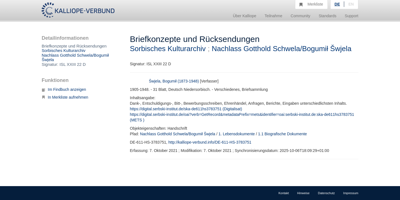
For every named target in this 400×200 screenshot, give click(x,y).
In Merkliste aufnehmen (65, 97)
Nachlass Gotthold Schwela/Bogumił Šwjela (75, 57)
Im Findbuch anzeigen (64, 89)
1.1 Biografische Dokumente (282, 134)
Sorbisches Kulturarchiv (64, 50)
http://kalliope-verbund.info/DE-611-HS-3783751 (209, 142)
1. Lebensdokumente (237, 134)
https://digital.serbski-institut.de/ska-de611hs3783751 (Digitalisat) (186, 109)
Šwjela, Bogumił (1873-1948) (174, 81)
